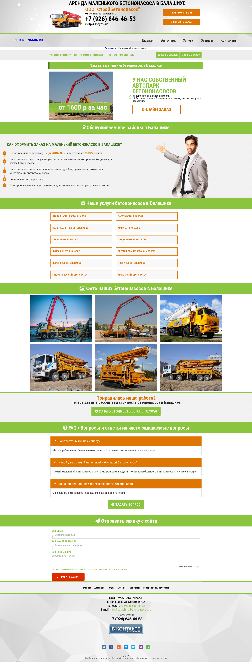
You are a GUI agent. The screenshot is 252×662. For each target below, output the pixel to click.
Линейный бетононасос (66, 251)
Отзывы (207, 40)
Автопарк (168, 40)
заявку (89, 152)
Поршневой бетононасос (66, 263)
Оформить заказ (181, 21)
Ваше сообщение (61, 550)
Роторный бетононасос (131, 263)
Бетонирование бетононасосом (136, 251)
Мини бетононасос (129, 228)
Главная (147, 40)
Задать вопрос (191, 54)
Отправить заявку (68, 574)
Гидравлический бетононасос (70, 274)
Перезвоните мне (181, 12)
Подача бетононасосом (132, 239)
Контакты (228, 40)
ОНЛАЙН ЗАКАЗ (156, 109)
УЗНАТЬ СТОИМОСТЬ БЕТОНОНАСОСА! (126, 411)
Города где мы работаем (156, 585)
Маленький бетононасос (132, 274)
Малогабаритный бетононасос (70, 228)
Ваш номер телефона (64, 539)
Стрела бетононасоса (65, 239)
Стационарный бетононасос (69, 216)
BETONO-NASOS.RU (28, 40)
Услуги (188, 40)
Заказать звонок (168, 54)
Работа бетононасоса (130, 216)
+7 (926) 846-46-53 (110, 19)
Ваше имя (57, 528)
